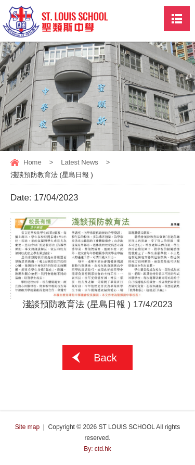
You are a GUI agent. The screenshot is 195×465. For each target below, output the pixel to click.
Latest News (79, 162)
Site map (27, 427)
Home (32, 162)
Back (105, 357)
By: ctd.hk (97, 449)
